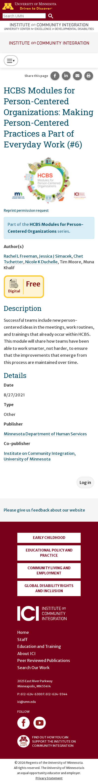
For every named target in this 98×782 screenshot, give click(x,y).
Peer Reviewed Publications (43, 660)
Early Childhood (49, 537)
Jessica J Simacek (55, 256)
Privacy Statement (49, 778)
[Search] (49, 15)
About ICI (26, 653)
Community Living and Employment (49, 570)
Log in (85, 482)
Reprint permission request (26, 210)
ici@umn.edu (26, 702)
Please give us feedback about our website (44, 510)
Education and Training (39, 646)
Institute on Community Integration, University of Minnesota (40, 456)
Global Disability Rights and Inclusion (49, 588)
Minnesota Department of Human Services (45, 433)
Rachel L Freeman (20, 256)
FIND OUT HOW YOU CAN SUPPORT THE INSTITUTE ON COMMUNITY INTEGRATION (46, 741)
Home (23, 632)
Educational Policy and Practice (49, 553)
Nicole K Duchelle (41, 261)
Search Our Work (33, 667)
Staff (22, 639)
